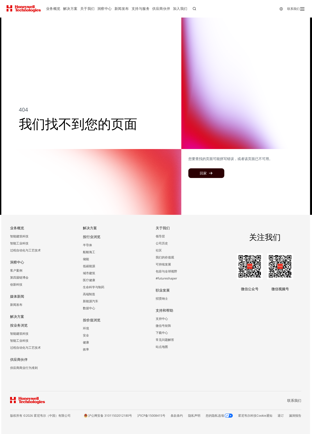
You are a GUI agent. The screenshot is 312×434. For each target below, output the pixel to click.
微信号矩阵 (163, 326)
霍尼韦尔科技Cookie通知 (255, 415)
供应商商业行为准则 (24, 368)
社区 (159, 250)
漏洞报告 (295, 415)
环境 (86, 328)
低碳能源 (89, 266)
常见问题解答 (165, 340)
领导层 (160, 236)
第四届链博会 (19, 277)
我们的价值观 (165, 257)
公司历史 (162, 243)
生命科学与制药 (93, 287)
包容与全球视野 (166, 271)
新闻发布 (16, 304)
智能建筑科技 (19, 236)
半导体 (87, 245)
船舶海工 (89, 252)
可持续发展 (163, 264)
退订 (281, 415)
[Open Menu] (302, 8)
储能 (86, 259)
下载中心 (162, 333)
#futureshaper (166, 278)
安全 (86, 335)
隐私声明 (194, 415)
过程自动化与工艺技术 (25, 250)
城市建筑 (89, 273)
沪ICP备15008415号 (151, 415)
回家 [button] (203, 173)
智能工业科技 (19, 243)
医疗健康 (89, 280)
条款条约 (177, 415)
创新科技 (16, 284)
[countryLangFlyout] (281, 9)
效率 (86, 349)
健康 (86, 342)
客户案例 (16, 270)
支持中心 (162, 319)
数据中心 (89, 308)
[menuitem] (53, 9)
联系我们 (293, 9)
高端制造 (89, 294)
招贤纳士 (162, 298)
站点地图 (162, 347)
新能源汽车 (90, 301)
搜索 (195, 9)
